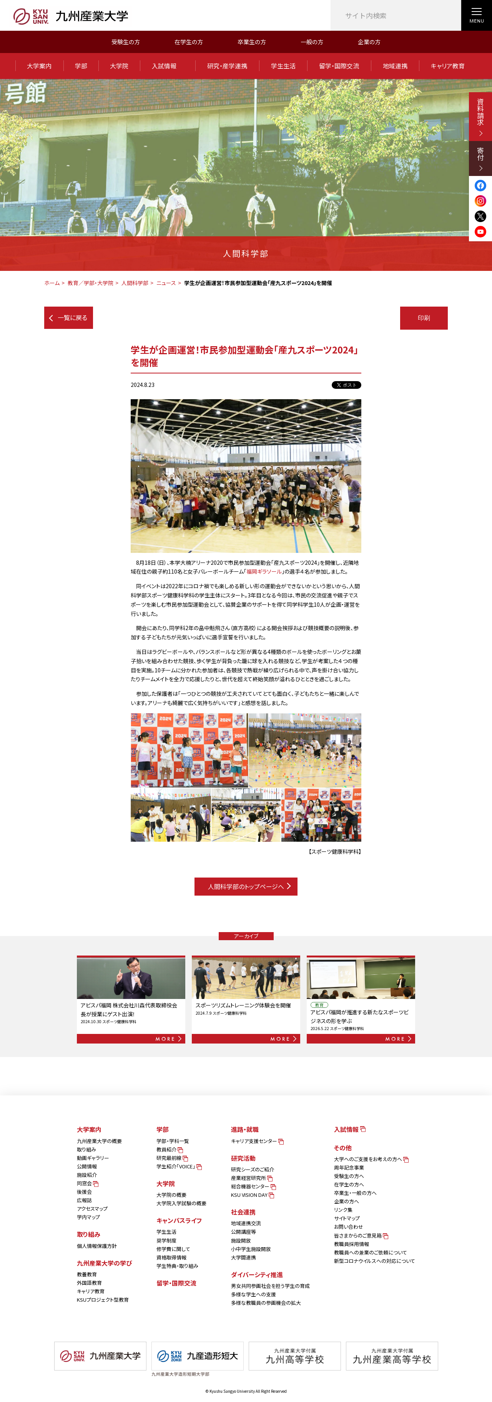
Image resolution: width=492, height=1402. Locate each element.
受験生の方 (125, 42)
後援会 (84, 1191)
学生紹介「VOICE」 (178, 1166)
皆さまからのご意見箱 (360, 1235)
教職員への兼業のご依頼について (370, 1252)
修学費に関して (173, 1249)
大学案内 (39, 65)
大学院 (119, 65)
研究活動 (243, 1158)
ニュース (166, 283)
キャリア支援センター (257, 1141)
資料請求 (480, 117)
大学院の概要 (171, 1194)
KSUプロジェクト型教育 (103, 1299)
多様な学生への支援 (253, 1294)
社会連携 (243, 1211)
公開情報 (87, 1166)
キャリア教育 (448, 65)
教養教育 (87, 1274)
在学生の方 (189, 42)
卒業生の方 (252, 42)
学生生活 (283, 65)
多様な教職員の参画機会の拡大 (266, 1302)
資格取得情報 (171, 1257)
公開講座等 (243, 1231)
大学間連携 (243, 1257)
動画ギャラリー (93, 1157)
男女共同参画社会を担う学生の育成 (270, 1285)
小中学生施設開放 (251, 1249)
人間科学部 (134, 283)
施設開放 (241, 1240)
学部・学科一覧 (172, 1141)
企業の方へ (346, 1201)
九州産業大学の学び (104, 1263)
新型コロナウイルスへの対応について (374, 1260)
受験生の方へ (349, 1176)
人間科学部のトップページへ (249, 886)
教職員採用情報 (351, 1244)
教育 (319, 1004)
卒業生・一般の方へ (355, 1192)
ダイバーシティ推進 (257, 1274)
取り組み (86, 1149)
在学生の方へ (349, 1184)
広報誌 (84, 1200)
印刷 (424, 318)
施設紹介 (87, 1174)
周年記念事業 (349, 1167)
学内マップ (88, 1217)
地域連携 (395, 65)
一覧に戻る (68, 317)
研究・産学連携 (227, 65)
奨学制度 (166, 1240)
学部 (81, 65)
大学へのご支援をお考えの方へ (370, 1159)
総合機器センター (253, 1186)
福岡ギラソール (264, 571)
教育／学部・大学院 (90, 283)
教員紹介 (169, 1149)
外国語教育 (89, 1282)
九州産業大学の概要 (99, 1141)
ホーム (52, 283)
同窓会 (87, 1183)
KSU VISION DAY (252, 1194)
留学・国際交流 (339, 65)
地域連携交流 (246, 1223)
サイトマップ (347, 1218)
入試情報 (167, 65)
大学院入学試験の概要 (181, 1203)
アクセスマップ (92, 1208)
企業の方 (369, 42)
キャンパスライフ (179, 1220)
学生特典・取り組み (177, 1265)
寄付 (480, 159)
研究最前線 (171, 1157)
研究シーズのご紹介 (252, 1169)
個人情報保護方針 (97, 1245)
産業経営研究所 (251, 1177)
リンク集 (343, 1209)
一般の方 (312, 42)
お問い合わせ (348, 1226)
